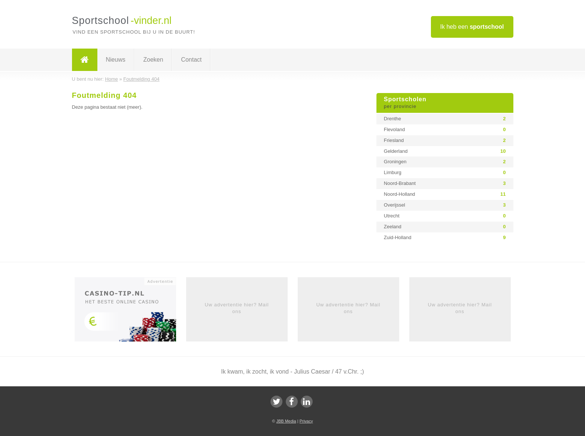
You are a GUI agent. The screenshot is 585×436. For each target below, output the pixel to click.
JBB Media (286, 421)
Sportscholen (445, 103)
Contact (191, 59)
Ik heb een (472, 27)
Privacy (306, 421)
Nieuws (115, 59)
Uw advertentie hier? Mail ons (237, 308)
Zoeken (153, 59)
